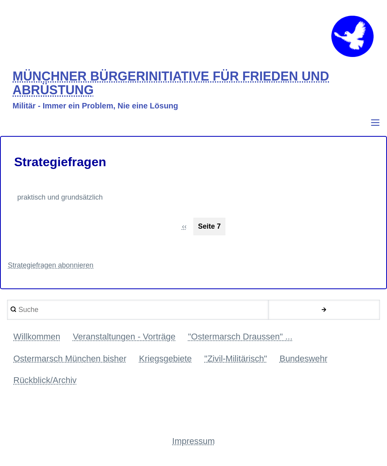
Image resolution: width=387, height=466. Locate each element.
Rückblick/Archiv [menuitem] (44, 380)
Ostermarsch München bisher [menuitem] (70, 358)
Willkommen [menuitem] (36, 336)
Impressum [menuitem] (193, 441)
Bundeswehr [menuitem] (303, 358)
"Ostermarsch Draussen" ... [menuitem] (240, 336)
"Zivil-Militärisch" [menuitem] (235, 358)
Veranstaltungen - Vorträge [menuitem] (124, 336)
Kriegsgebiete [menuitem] (165, 358)
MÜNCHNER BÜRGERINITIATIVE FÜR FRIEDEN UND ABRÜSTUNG (171, 83)
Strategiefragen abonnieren (50, 265)
